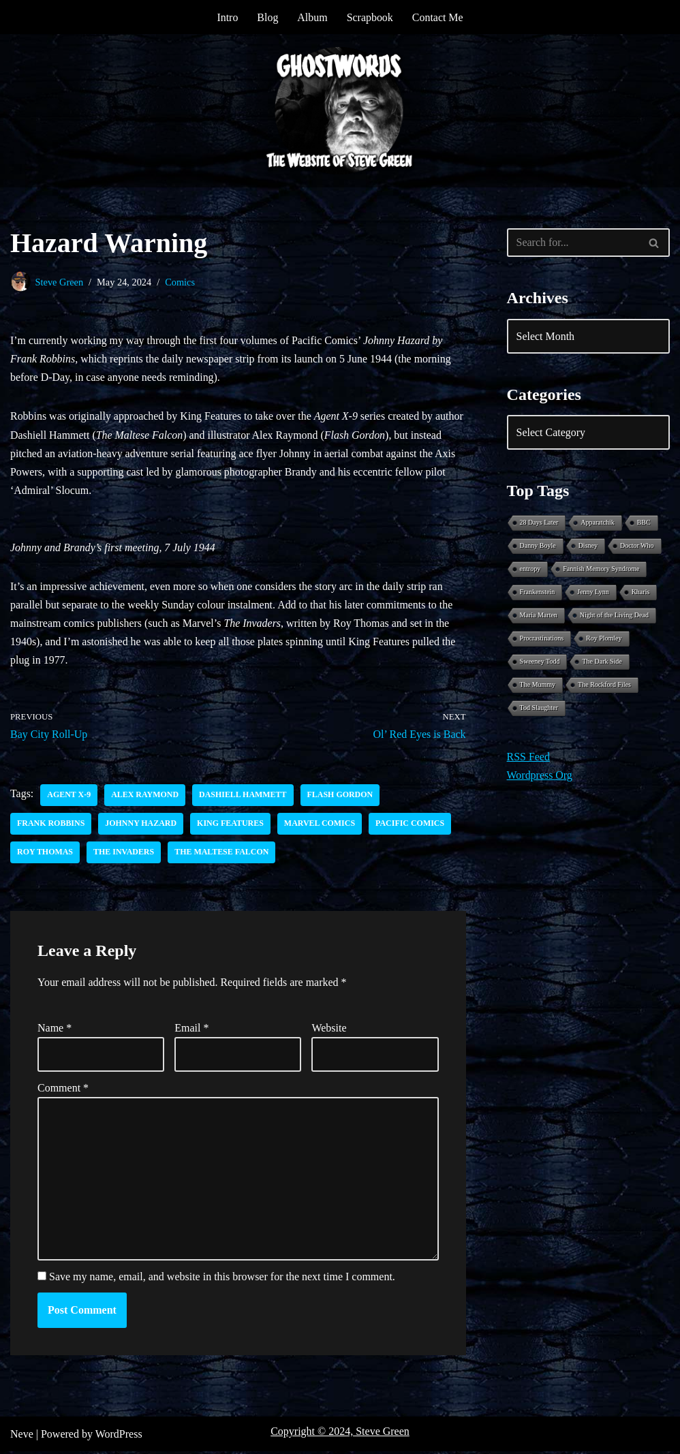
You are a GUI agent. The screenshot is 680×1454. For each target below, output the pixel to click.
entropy (530, 569)
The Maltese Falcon (222, 854)
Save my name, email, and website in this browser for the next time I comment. (222, 1279)
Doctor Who (637, 546)
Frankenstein (537, 592)
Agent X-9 (69, 796)
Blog (267, 17)
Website (328, 1029)
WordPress (118, 1436)
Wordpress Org (540, 776)
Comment (63, 1090)
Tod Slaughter (539, 708)
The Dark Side (601, 662)
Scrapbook (370, 17)
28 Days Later (539, 523)
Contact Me (437, 17)
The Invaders (123, 854)
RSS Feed (529, 757)
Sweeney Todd (540, 662)
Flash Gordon (341, 796)
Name (54, 1029)
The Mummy (538, 685)
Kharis (641, 592)
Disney (588, 546)
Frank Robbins (51, 825)
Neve (21, 1436)
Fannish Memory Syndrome (601, 569)
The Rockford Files (604, 685)
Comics (181, 282)
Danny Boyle (538, 546)
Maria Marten (538, 615)
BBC (644, 523)
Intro (227, 17)
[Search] (573, 242)
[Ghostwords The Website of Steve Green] (340, 111)
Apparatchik (597, 523)
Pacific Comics (411, 825)
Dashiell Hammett (244, 796)
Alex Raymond (145, 796)
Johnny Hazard (141, 825)
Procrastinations (541, 639)
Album (312, 17)
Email (191, 1029)
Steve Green (59, 282)
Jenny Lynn (592, 592)
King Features (231, 825)
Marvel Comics (320, 825)
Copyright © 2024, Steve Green (340, 1434)
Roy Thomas (45, 854)
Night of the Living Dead (614, 615)
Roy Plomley (604, 639)
